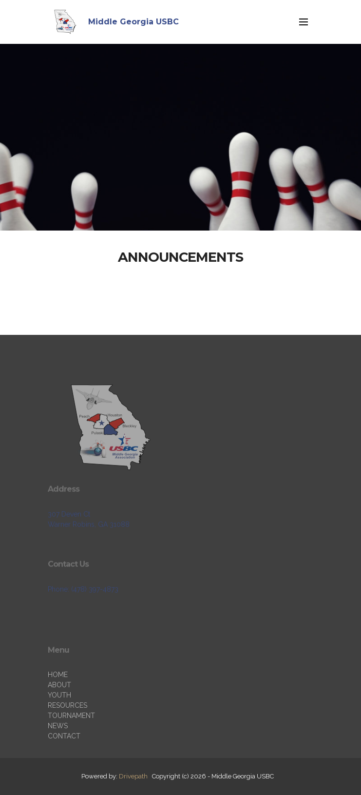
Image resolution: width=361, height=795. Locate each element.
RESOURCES (67, 731)
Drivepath (133, 776)
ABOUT (59, 711)
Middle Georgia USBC (133, 21)
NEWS (58, 752)
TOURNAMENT (71, 741)
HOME (58, 700)
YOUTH (59, 721)
